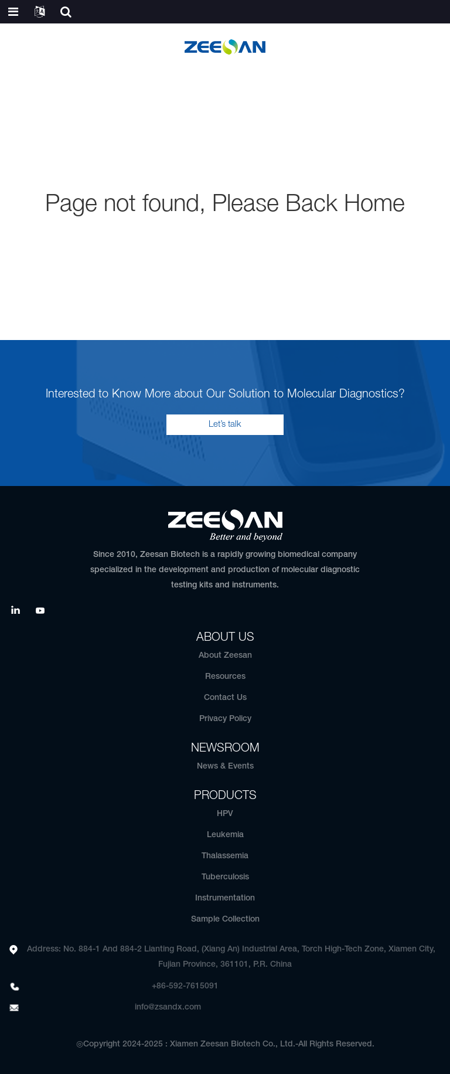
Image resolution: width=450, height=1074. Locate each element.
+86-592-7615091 (185, 986)
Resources (225, 677)
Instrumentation (225, 898)
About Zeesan (225, 656)
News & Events (225, 766)
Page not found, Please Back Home (225, 205)
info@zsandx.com (168, 1007)
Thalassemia (225, 856)
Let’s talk (225, 424)
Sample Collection (225, 919)
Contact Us (225, 698)
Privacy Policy (225, 719)
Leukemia (225, 835)
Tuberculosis (225, 877)
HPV (225, 814)
